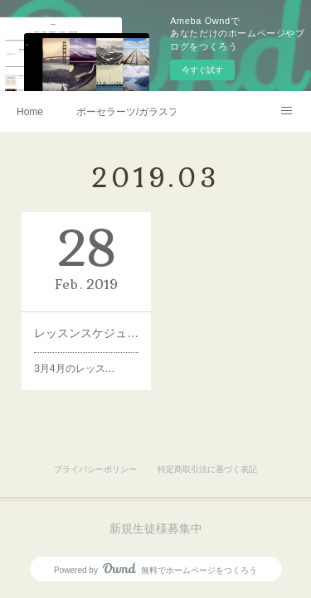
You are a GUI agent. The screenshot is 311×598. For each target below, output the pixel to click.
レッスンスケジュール (87, 333)
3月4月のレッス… (75, 367)
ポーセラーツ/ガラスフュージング (126, 112)
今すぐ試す (202, 70)
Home (30, 112)
